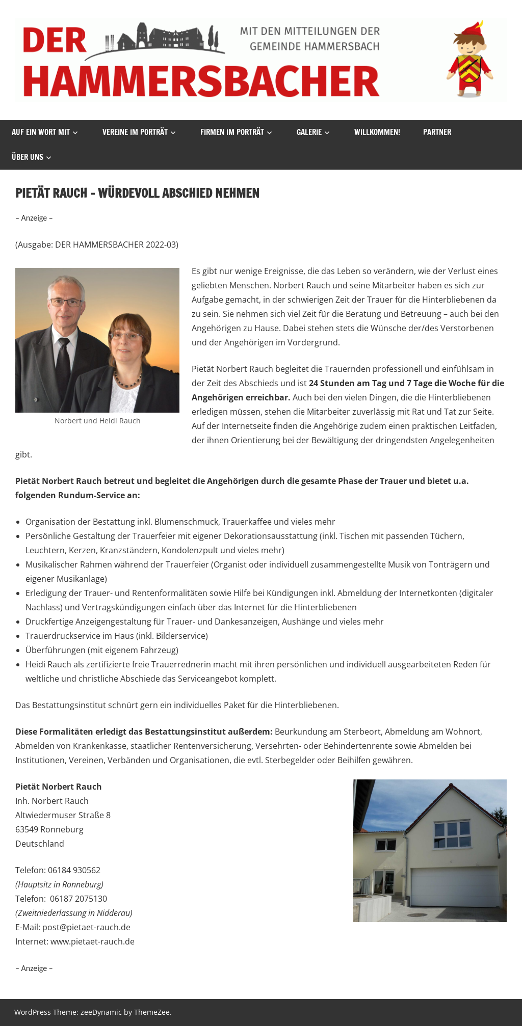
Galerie (309, 132)
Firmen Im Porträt (232, 132)
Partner (437, 132)
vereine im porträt (135, 132)
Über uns (27, 157)
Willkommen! (377, 132)
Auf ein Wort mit (41, 132)
